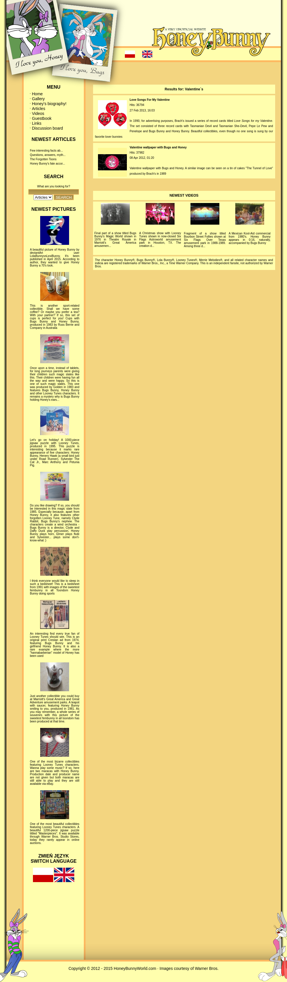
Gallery (38, 98)
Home (37, 94)
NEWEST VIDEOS (183, 195)
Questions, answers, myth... (48, 154)
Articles (38, 108)
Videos (38, 113)
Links (37, 123)
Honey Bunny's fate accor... (47, 163)
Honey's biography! (49, 103)
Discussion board (47, 128)
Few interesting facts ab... (46, 150)
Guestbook (42, 118)
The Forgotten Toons (43, 159)
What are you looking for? (53, 186)
